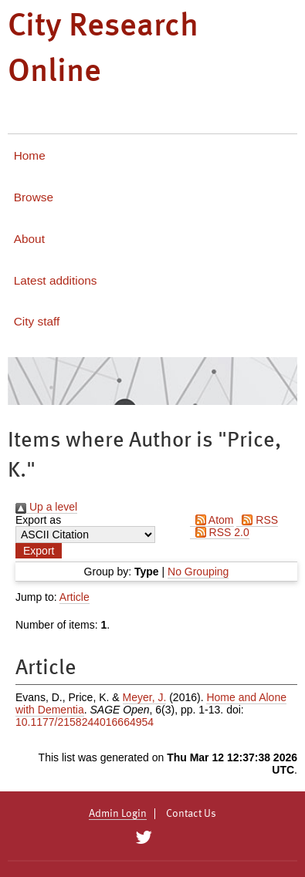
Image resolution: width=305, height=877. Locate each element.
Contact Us (191, 813)
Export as (38, 520)
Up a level (46, 507)
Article (74, 597)
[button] (38, 550)
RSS (257, 520)
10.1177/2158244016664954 (84, 722)
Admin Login (118, 813)
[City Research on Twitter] (144, 837)
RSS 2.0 (219, 532)
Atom (212, 520)
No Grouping (198, 571)
